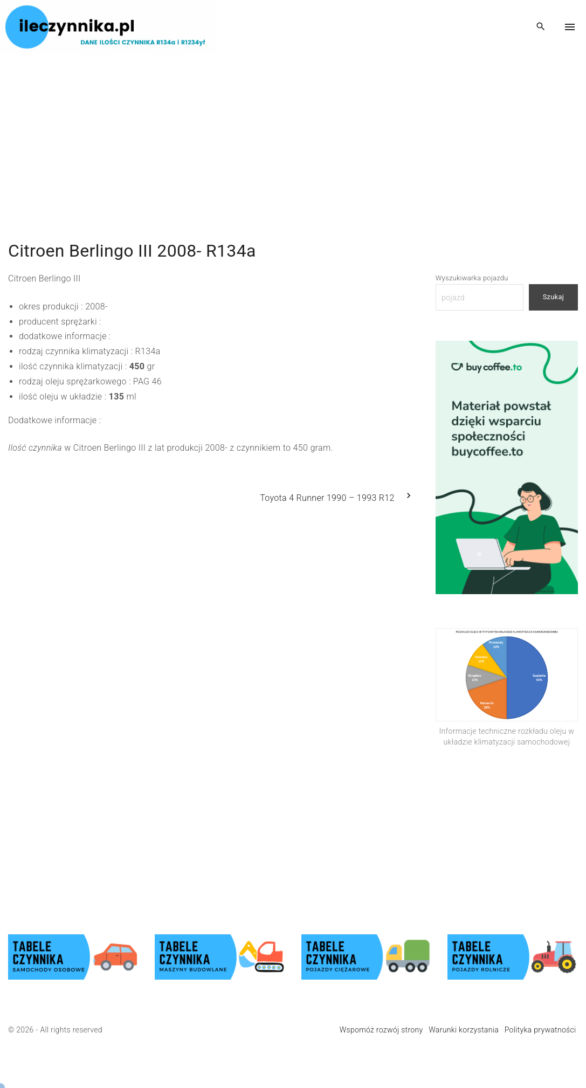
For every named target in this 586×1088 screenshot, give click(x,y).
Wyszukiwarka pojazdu (472, 278)
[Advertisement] (293, 129)
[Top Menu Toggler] (570, 27)
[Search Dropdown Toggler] (541, 27)
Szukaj (553, 297)
